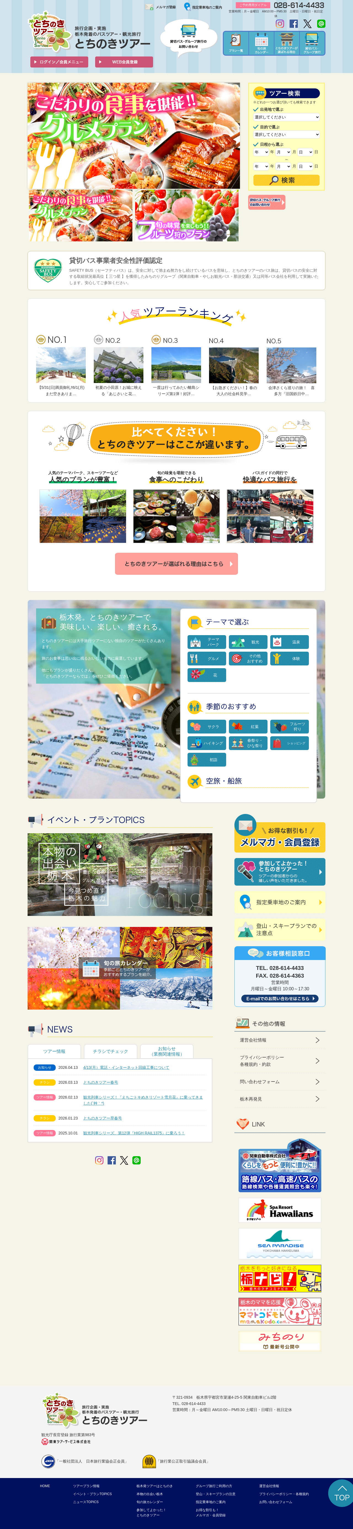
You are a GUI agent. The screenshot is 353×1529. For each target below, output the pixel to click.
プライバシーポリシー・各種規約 (284, 1494)
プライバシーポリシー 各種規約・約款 (262, 1061)
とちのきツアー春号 (100, 1082)
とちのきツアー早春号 (102, 1118)
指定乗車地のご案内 (207, 7)
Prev (34, 135)
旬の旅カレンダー (150, 1502)
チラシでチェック (110, 1051)
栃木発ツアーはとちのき (155, 1486)
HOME (45, 1486)
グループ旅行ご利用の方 (214, 1486)
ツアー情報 (54, 1051)
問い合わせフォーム (260, 1081)
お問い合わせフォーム (275, 1502)
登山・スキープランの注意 (216, 1494)
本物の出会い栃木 (150, 1494)
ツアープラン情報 (86, 1486)
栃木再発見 (251, 1099)
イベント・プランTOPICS (92, 1494)
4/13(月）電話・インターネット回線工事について (126, 1067)
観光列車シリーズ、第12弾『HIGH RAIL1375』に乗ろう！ (134, 1133)
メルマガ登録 (166, 7)
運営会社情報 (253, 1040)
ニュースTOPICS (85, 1502)
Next (232, 135)
